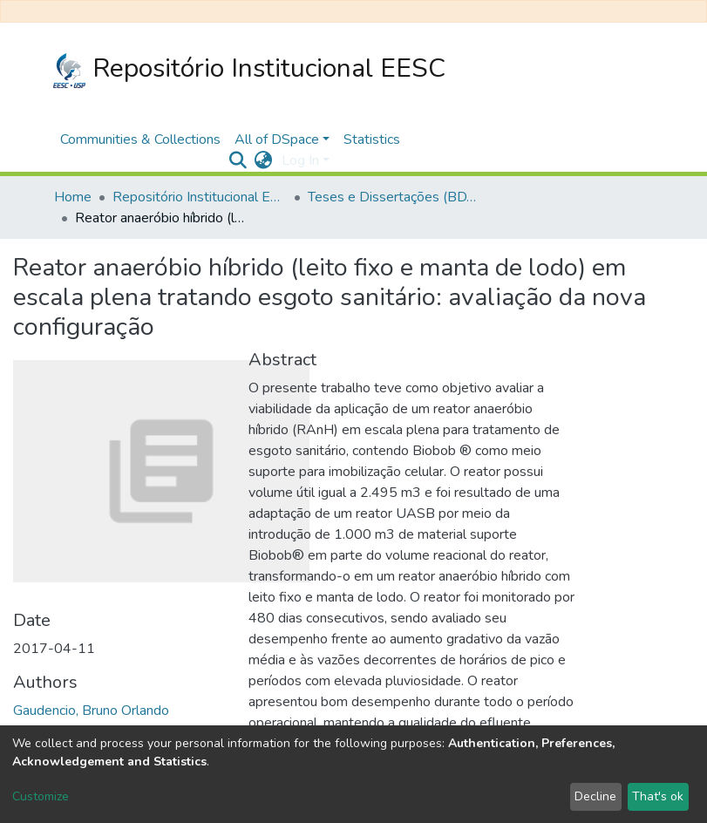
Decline (595, 796)
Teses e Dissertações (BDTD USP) (395, 197)
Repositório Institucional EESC (249, 69)
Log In (300, 160)
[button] (263, 160)
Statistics (371, 139)
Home (73, 197)
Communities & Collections (140, 139)
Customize (40, 796)
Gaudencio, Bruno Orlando (91, 710)
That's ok (657, 796)
